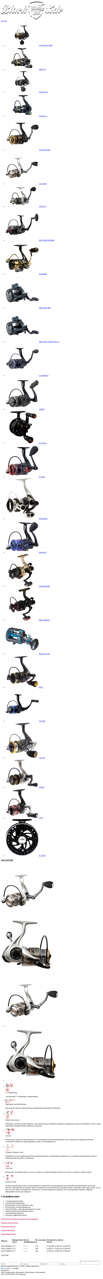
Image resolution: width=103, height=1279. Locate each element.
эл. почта (6, 1271)
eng (5, 21)
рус (2, 21)
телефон (15, 1271)
